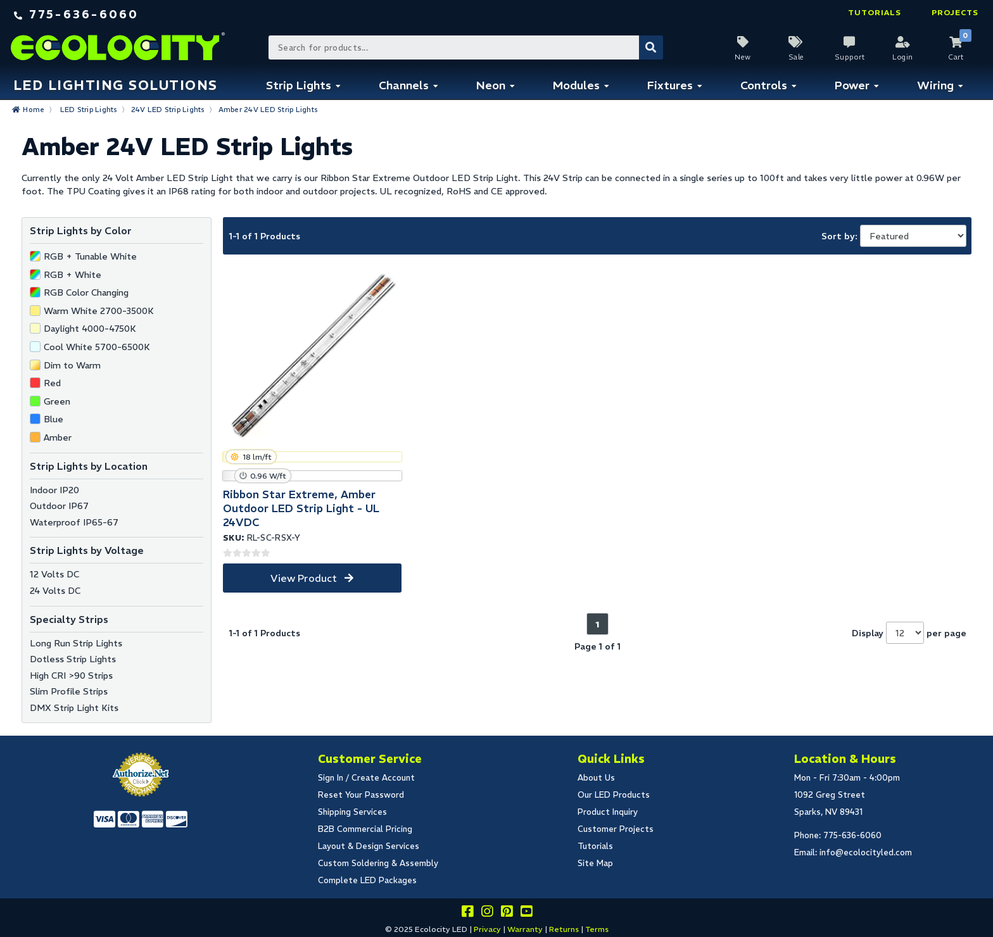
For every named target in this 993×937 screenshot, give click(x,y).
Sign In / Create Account (366, 777)
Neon (490, 85)
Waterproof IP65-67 (74, 522)
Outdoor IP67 (59, 506)
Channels (404, 85)
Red (52, 383)
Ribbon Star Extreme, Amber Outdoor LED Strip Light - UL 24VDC (301, 508)
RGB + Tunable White (90, 256)
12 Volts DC (54, 574)
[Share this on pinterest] (506, 913)
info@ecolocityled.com (865, 852)
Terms (597, 929)
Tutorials (874, 12)
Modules (576, 85)
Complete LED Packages (367, 880)
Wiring (935, 85)
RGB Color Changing (86, 292)
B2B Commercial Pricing (365, 829)
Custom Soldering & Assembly (378, 863)
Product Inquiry (608, 812)
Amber (58, 437)
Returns (564, 929)
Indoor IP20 (54, 490)
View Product (303, 578)
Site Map (595, 863)
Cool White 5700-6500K (97, 347)
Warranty (525, 929)
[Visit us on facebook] (467, 913)
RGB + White (72, 274)
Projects (955, 12)
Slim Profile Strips (69, 691)
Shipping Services (352, 812)
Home (33, 109)
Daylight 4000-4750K (90, 328)
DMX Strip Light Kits (74, 708)
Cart (955, 57)
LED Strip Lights (89, 109)
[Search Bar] (465, 47)
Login (902, 57)
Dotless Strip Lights (73, 659)
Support (850, 57)
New (743, 57)
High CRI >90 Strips (71, 675)
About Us (596, 777)
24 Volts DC (55, 590)
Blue (53, 419)
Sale (796, 57)
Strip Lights (298, 85)
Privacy (487, 929)
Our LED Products (614, 794)
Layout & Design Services (368, 846)
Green (57, 401)
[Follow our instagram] (487, 913)
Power (852, 85)
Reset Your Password (361, 794)
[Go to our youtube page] (526, 913)
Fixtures (670, 85)
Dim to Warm (72, 365)
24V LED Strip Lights (168, 109)
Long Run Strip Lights (76, 643)
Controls (763, 85)
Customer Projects (616, 829)
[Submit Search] (651, 47)
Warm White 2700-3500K (99, 311)
